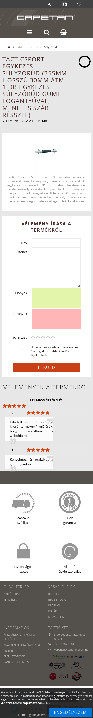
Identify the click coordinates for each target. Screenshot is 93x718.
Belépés (49, 4)
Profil (64, 4)
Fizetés (8, 650)
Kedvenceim (56, 617)
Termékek (10, 599)
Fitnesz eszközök (27, 47)
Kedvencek (79, 4)
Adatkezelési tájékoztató (22, 645)
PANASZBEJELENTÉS (16, 662)
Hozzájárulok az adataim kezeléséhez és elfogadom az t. (54, 351)
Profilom (55, 605)
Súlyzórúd (50, 47)
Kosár (52, 611)
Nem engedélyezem (32, 715)
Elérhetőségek (14, 656)
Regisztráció (57, 599)
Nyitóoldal (12, 594)
